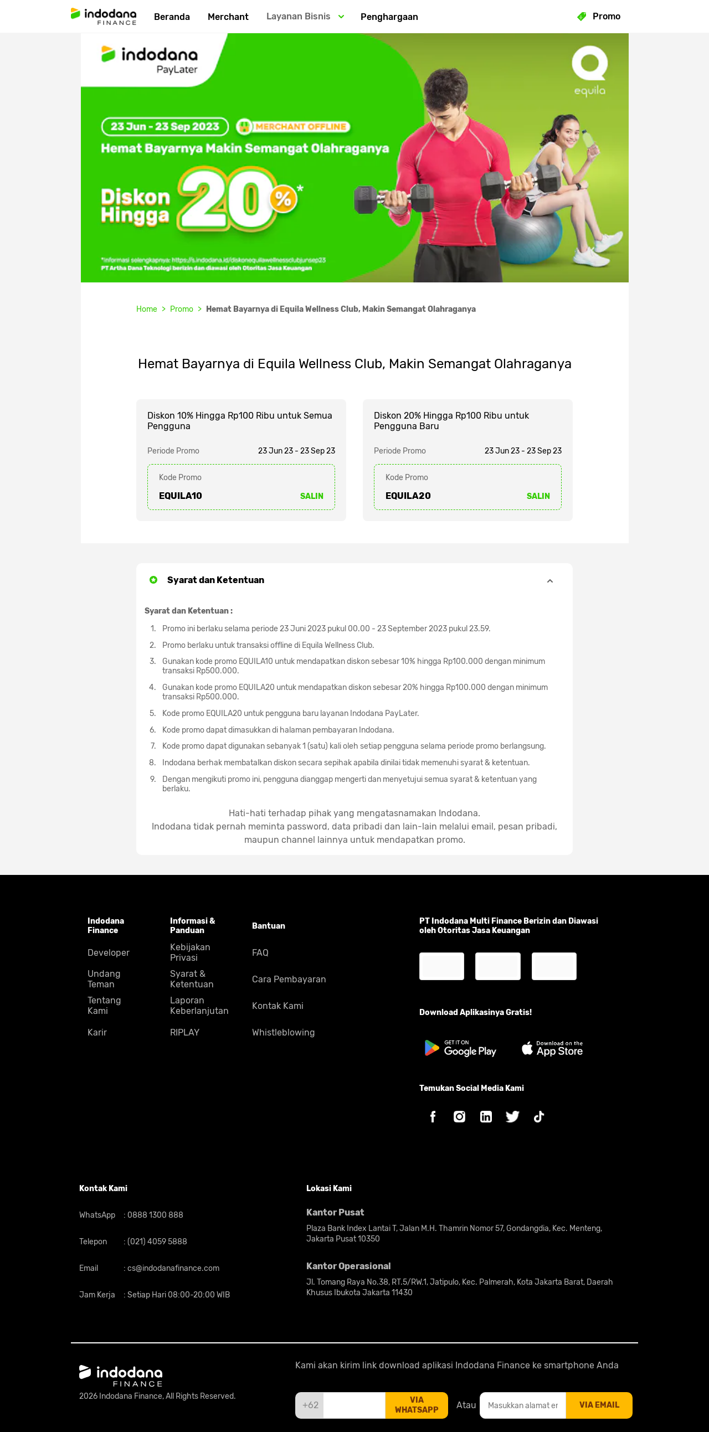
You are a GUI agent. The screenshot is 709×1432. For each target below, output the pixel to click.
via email (599, 1405)
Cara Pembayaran (289, 979)
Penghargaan (389, 17)
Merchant (228, 17)
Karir (97, 1032)
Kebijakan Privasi (190, 952)
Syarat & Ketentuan (192, 979)
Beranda (172, 17)
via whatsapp (417, 1405)
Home (146, 309)
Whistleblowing (283, 1032)
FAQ (260, 952)
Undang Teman (104, 979)
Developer (109, 952)
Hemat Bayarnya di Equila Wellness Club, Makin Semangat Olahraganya (341, 309)
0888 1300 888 (154, 1215)
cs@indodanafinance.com (172, 1268)
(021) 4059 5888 (156, 1241)
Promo (181, 309)
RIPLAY (184, 1032)
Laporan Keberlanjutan (199, 1005)
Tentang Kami (104, 1005)
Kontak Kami (278, 1006)
